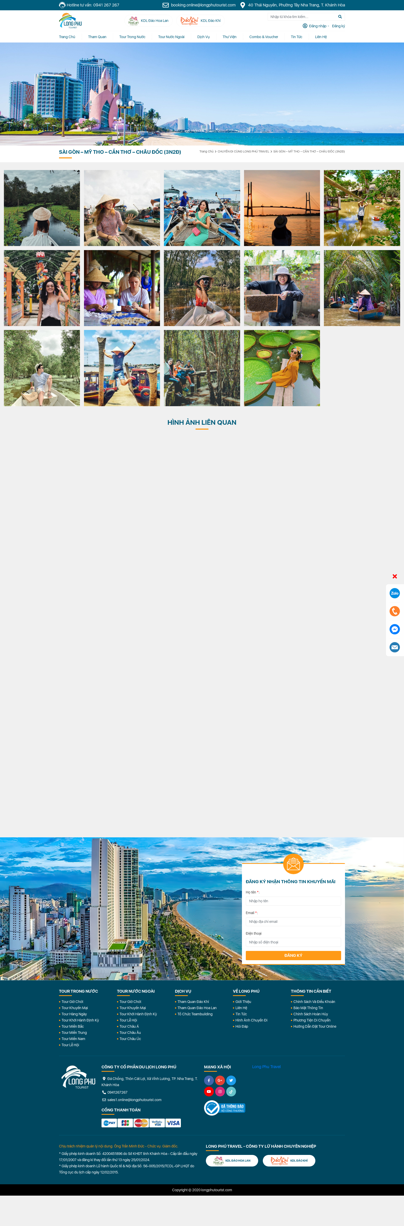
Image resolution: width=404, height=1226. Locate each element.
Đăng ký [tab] (338, 26)
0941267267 (115, 1092)
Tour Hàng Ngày (74, 1014)
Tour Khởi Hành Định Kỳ (80, 1020)
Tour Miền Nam (73, 1039)
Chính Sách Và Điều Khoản (314, 1002)
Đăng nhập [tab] (317, 26)
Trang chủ (67, 37)
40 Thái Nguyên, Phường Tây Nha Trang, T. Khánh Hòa (292, 5)
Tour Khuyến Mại (75, 1008)
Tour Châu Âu (130, 1033)
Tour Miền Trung (74, 1033)
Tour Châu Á (129, 1026)
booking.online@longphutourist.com (198, 5)
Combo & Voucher (263, 37)
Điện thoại (254, 933)
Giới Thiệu (243, 1002)
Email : (252, 913)
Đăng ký (293, 955)
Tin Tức (241, 1014)
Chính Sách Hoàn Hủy (310, 1014)
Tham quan (97, 37)
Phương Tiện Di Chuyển (312, 1020)
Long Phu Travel (266, 1066)
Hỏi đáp (241, 1026)
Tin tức (296, 37)
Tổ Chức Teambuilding (195, 1014)
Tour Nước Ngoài (171, 37)
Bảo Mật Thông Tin (308, 1008)
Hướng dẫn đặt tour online (314, 1026)
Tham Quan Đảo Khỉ (193, 1002)
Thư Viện (230, 37)
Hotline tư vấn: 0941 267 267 (89, 5)
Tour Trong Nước (132, 37)
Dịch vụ (203, 37)
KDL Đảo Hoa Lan (232, 1160)
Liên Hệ (321, 37)
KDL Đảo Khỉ (289, 1160)
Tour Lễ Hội (70, 1045)
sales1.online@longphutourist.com (132, 1100)
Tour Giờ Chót (72, 1002)
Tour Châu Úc (130, 1039)
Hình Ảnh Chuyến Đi (251, 1020)
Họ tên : (253, 892)
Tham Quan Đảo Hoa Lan (197, 1008)
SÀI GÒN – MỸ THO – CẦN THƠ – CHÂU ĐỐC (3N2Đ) (309, 151)
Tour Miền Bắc (73, 1026)
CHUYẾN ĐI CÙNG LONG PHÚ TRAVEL (243, 151)
